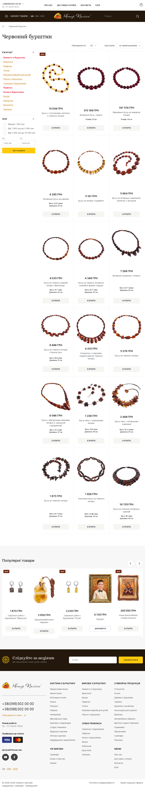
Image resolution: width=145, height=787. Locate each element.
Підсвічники (120, 732)
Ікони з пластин (57, 759)
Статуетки (119, 689)
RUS (42, 16)
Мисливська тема (58, 719)
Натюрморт (55, 715)
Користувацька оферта (132, 783)
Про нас (48, 5)
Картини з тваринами (60, 723)
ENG (37, 16)
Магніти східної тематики (126, 723)
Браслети (8, 62)
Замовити (100, 629)
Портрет (54, 706)
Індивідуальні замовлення (62, 740)
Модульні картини (58, 732)
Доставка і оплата (66, 5)
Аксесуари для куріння (125, 710)
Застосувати (19, 151)
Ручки (117, 693)
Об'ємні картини (58, 736)
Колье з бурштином (13, 92)
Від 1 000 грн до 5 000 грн (21, 129)
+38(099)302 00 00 (11, 4)
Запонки (7, 109)
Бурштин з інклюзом (124, 706)
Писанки (118, 740)
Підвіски (7, 66)
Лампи (53, 763)
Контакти (86, 5)
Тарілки (118, 702)
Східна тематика (58, 727)
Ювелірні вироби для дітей (17, 75)
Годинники (119, 727)
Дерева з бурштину (123, 698)
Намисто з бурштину (14, 58)
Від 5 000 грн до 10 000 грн (21, 133)
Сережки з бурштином (14, 83)
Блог (97, 5)
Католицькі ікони (58, 698)
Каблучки (8, 101)
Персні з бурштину (12, 79)
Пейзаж (53, 710)
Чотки (6, 70)
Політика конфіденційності (102, 783)
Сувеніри (54, 755)
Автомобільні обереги (124, 719)
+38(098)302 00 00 (18, 709)
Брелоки (118, 715)
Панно (53, 702)
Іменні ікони (55, 693)
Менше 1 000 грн (16, 124)
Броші (6, 96)
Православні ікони (59, 689)
